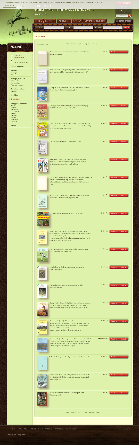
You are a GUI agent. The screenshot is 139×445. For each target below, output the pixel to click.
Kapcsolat (48, 429)
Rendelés (123, 339)
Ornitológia (15, 99)
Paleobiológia (15, 83)
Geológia (14, 73)
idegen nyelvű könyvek (21, 60)
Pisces (13, 113)
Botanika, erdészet (18, 89)
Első (67, 44)
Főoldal (12, 429)
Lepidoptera (16, 111)
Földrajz (14, 71)
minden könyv (18, 55)
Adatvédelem (128, 429)
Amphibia (14, 115)
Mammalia (14, 119)
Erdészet (14, 91)
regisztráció (123, 10)
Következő (91, 44)
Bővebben (100, 1)
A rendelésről (35, 429)
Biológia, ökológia (18, 79)
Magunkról (22, 429)
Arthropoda (14, 109)
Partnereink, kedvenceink (65, 429)
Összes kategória (17, 66)
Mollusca (14, 107)
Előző (72, 44)
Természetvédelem (17, 85)
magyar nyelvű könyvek (21, 62)
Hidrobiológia (15, 81)
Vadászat (14, 121)
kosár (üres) (123, 13)
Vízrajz (13, 75)
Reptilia (13, 117)
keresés (126, 27)
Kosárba (123, 52)
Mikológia (14, 95)
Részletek (114, 52)
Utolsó (98, 44)
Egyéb (13, 125)
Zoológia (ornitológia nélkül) (19, 104)
